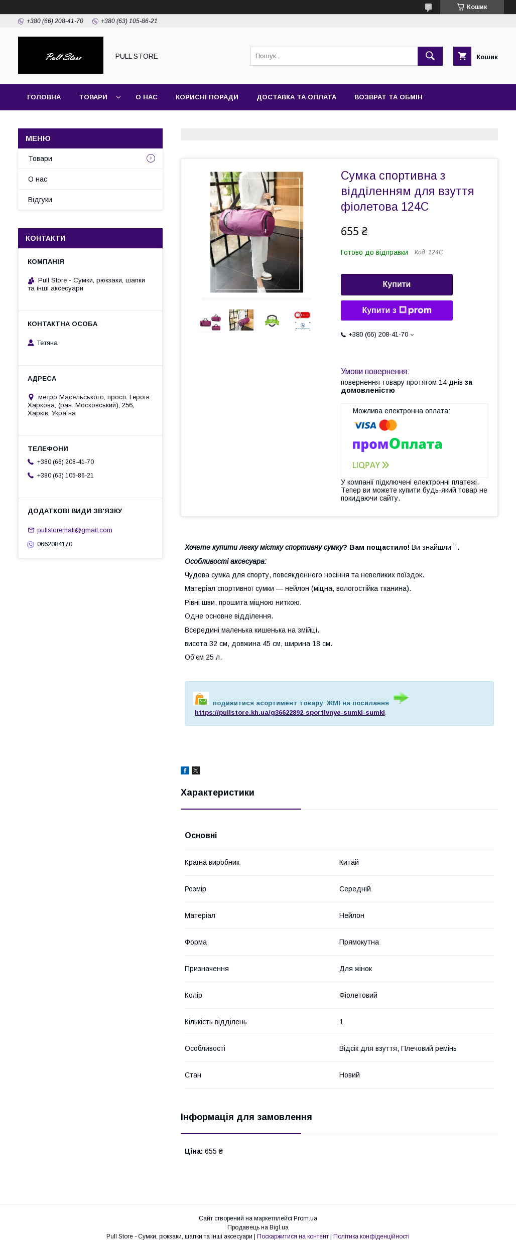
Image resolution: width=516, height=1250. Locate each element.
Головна (44, 97)
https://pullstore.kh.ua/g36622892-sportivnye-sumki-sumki (290, 712)
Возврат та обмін (388, 97)
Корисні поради (207, 97)
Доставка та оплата (296, 97)
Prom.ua (305, 1218)
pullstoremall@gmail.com (74, 530)
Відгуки (40, 200)
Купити (397, 284)
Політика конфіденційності (371, 1236)
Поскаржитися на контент (293, 1236)
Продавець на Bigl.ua (258, 1227)
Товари (93, 97)
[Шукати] (430, 56)
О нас (147, 97)
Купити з (396, 310)
